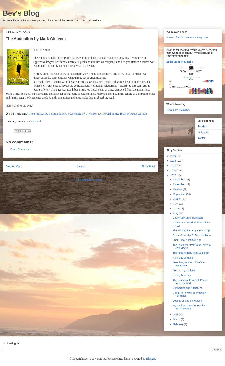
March (177, 319)
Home (81, 166)
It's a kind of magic (183, 257)
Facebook (203, 126)
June (176, 208)
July (175, 203)
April (176, 314)
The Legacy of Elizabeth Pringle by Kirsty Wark (190, 282)
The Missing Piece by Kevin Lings (191, 230)
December (179, 179)
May (176, 213)
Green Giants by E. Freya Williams (192, 235)
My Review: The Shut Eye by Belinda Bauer (189, 307)
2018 (173, 160)
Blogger (150, 358)
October (178, 189)
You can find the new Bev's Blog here (187, 37)
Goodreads (35, 121)
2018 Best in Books (179, 61)
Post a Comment (19, 149)
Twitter (201, 137)
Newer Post (14, 166)
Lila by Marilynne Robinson (188, 217)
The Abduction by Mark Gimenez (191, 252)
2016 (173, 170)
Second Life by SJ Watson (187, 300)
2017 (173, 165)
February (178, 324)
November (179, 184)
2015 (173, 175)
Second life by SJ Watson (82, 113)
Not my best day (182, 275)
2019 (173, 155)
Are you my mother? (184, 270)
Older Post (147, 166)
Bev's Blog (21, 13)
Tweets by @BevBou (178, 109)
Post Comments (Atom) (88, 179)
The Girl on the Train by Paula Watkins (124, 113)
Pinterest (203, 132)
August (177, 199)
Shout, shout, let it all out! (187, 240)
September (179, 194)
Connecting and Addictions (187, 287)
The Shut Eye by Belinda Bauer (47, 113)
